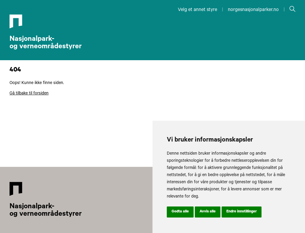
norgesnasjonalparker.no (253, 10)
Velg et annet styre (197, 10)
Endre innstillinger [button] (241, 212)
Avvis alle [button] (208, 212)
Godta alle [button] (180, 212)
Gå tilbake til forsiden (29, 93)
